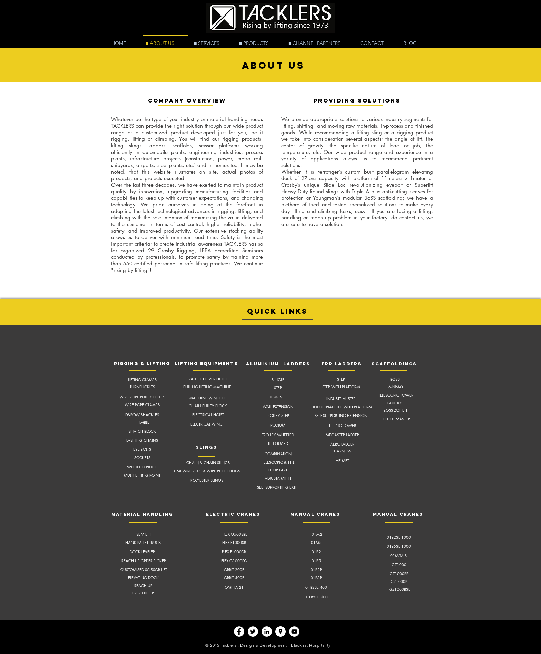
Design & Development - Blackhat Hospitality (285, 645)
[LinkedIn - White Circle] (267, 631)
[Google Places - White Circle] (280, 631)
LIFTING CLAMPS (142, 379)
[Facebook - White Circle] (239, 631)
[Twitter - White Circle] (253, 631)
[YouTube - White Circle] (294, 631)
